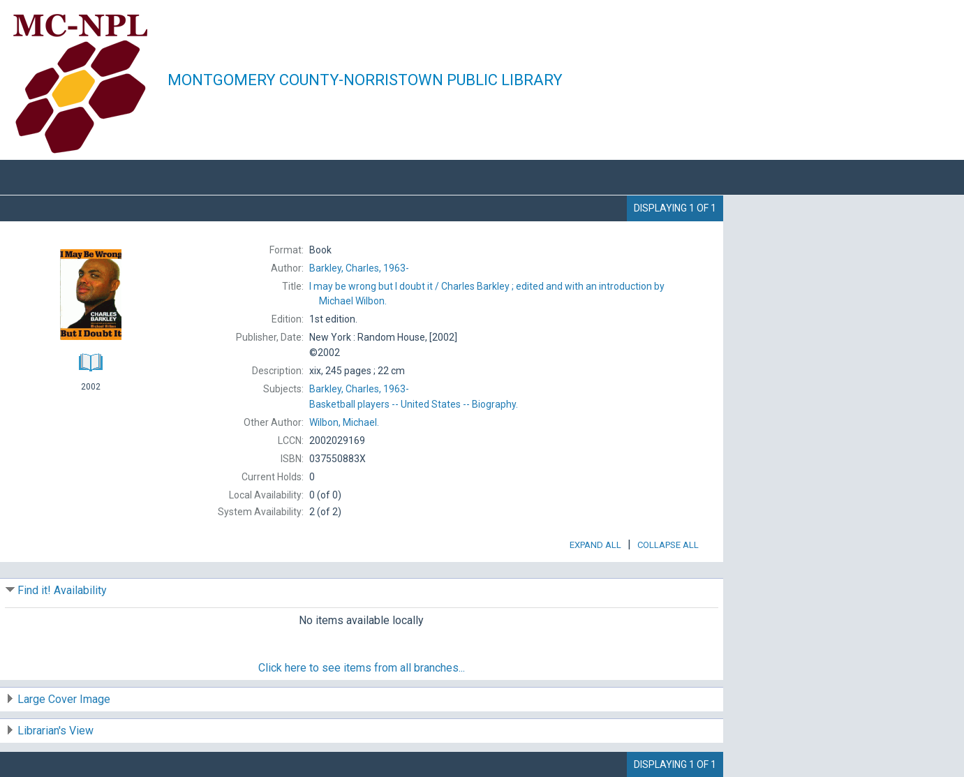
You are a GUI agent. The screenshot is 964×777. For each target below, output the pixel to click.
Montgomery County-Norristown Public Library (365, 80)
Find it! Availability (62, 590)
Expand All (595, 545)
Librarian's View (55, 730)
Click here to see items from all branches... (361, 667)
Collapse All (668, 545)
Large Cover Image (63, 699)
